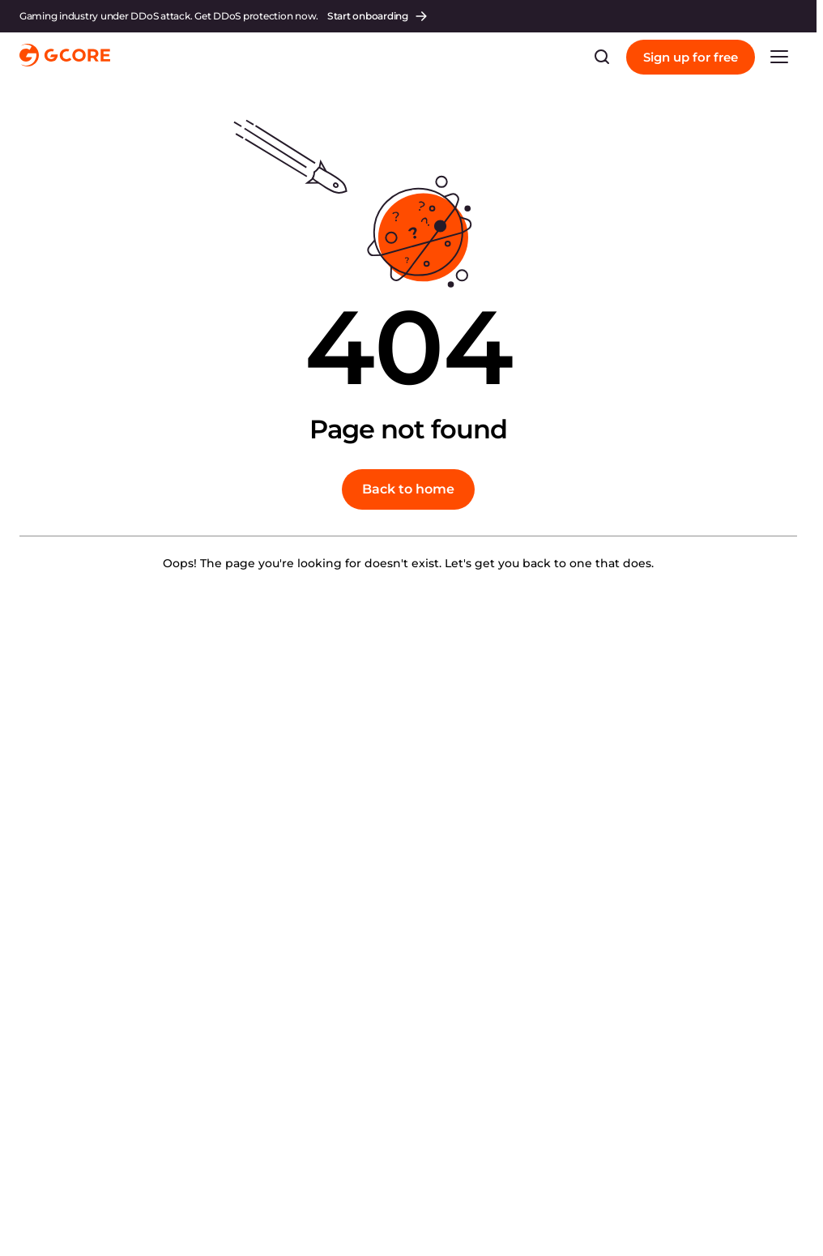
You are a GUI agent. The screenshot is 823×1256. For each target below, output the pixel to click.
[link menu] (779, 57)
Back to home (408, 489)
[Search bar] (602, 57)
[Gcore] (64, 57)
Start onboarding (378, 16)
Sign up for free (690, 57)
